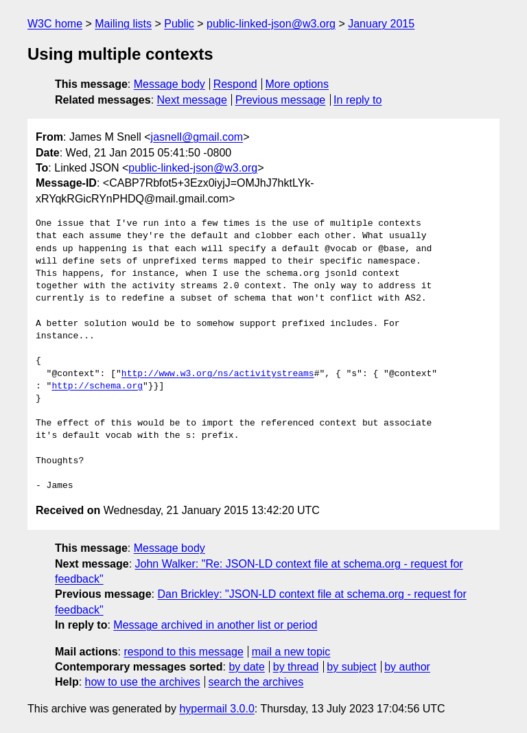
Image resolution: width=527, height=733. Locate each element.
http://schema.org (97, 386)
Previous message (280, 100)
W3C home (54, 24)
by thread (296, 667)
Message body (169, 84)
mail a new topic (291, 652)
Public (179, 24)
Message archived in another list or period (215, 625)
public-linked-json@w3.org (271, 24)
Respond (235, 84)
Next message (192, 100)
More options (297, 84)
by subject (351, 667)
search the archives (256, 682)
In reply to (357, 100)
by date (246, 667)
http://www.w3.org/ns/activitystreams (217, 374)
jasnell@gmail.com (197, 137)
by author (407, 667)
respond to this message (183, 652)
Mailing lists (123, 24)
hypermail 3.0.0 (216, 708)
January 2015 (381, 24)
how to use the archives (142, 682)
